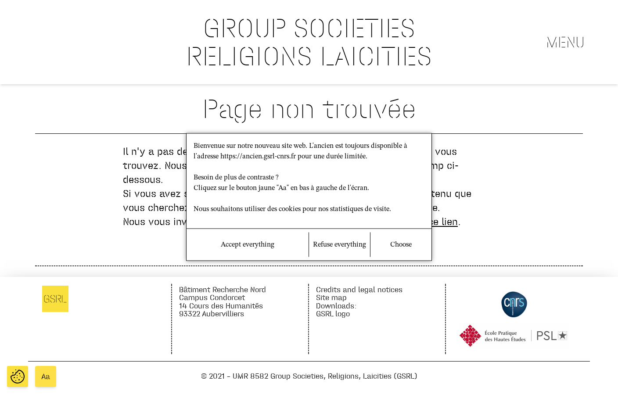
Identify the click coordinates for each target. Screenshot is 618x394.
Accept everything (247, 244)
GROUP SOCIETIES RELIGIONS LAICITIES (309, 42)
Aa (45, 376)
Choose (401, 244)
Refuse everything (339, 244)
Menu (565, 42)
